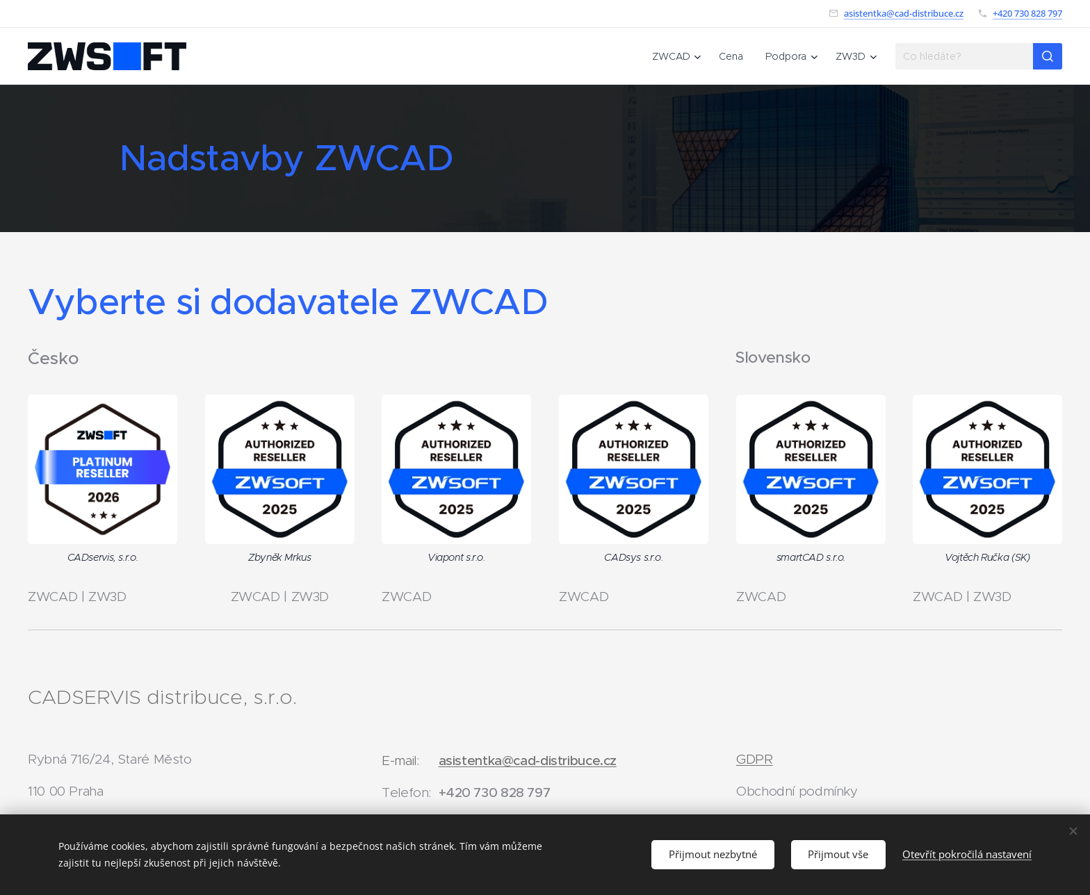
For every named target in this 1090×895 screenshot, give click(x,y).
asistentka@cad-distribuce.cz (903, 13)
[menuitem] (678, 56)
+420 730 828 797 (1027, 13)
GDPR (754, 759)
